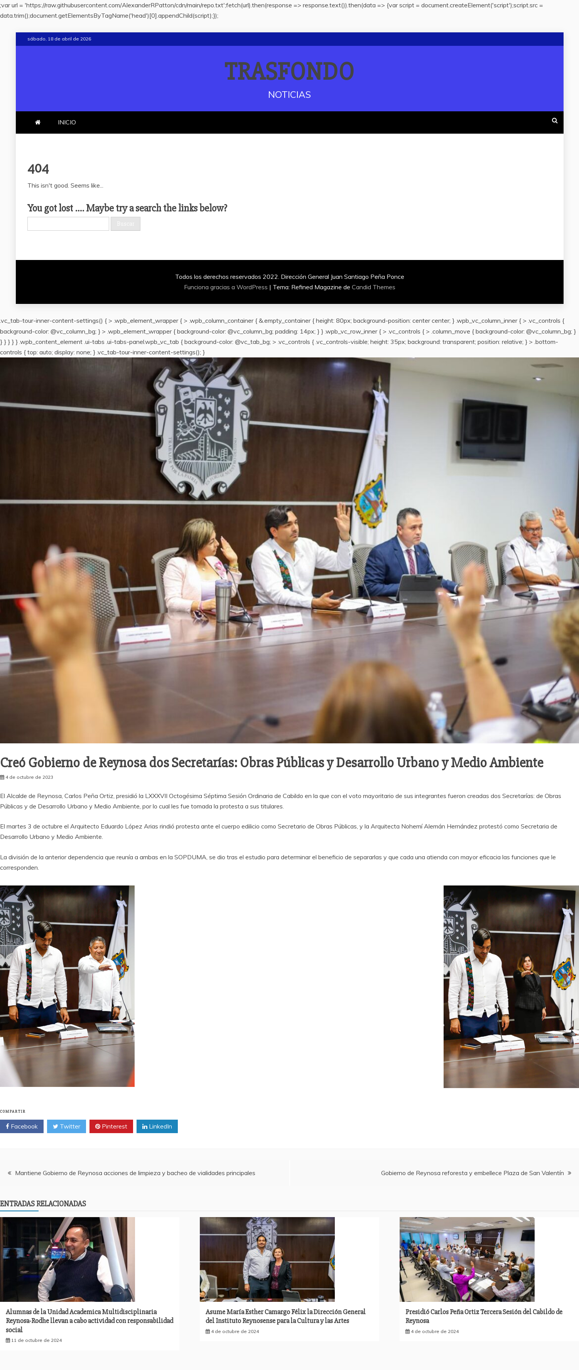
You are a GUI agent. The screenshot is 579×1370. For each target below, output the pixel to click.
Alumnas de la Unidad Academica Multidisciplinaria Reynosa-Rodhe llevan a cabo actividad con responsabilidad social (89, 1321)
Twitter (66, 1126)
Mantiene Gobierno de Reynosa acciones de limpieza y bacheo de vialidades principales (135, 1173)
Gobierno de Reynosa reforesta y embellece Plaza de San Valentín (472, 1173)
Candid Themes (373, 287)
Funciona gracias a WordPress (226, 287)
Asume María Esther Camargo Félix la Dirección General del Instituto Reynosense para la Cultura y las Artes (286, 1316)
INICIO (67, 122)
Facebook (22, 1126)
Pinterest (111, 1126)
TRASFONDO (289, 72)
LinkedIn (157, 1126)
